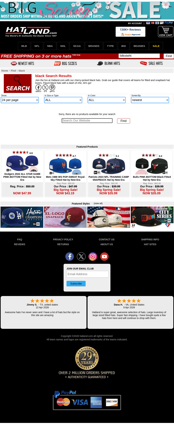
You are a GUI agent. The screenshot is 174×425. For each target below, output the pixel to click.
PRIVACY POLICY (63, 239)
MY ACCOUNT (135, 23)
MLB (24, 45)
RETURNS (63, 244)
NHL (63, 45)
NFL (36, 45)
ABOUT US (106, 244)
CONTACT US (107, 239)
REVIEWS (19, 244)
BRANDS (93, 45)
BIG (123, 45)
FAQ (19, 239)
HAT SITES (150, 244)
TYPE (110, 45)
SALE (156, 45)
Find (169, 56)
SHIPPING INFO (150, 239)
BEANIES (139, 45)
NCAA (77, 45)
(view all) (98, 203)
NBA (50, 45)
